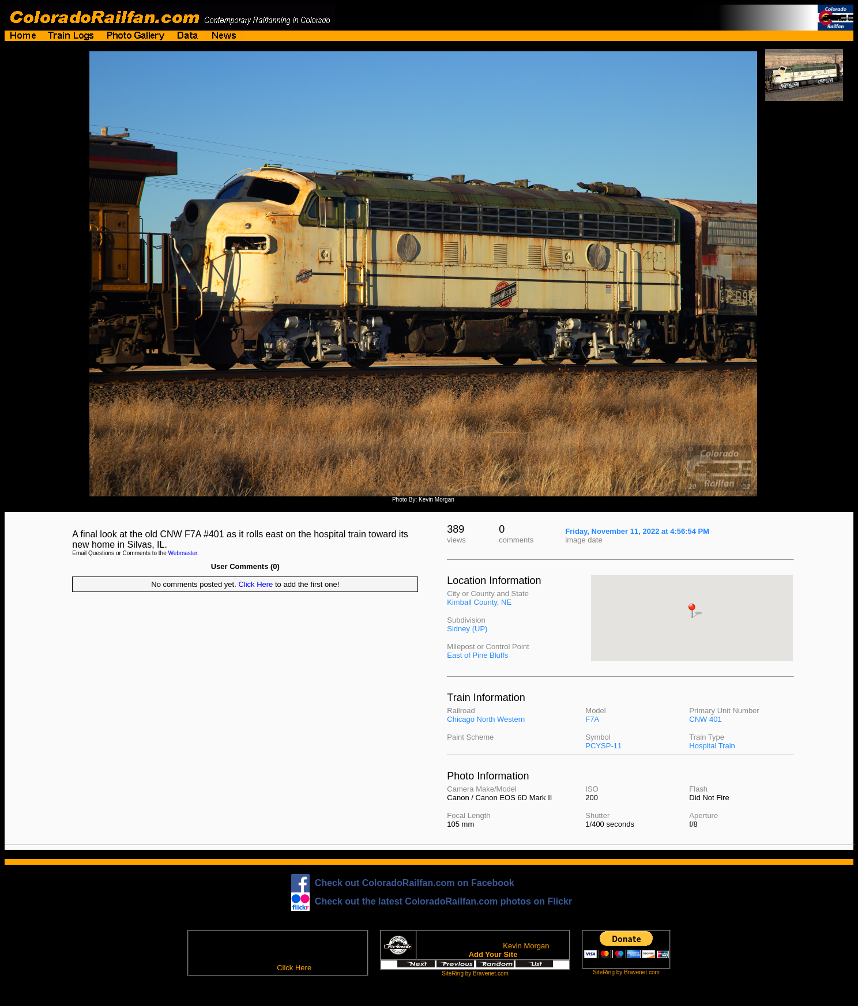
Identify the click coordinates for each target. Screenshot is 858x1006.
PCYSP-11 (603, 745)
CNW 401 (705, 719)
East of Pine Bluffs (477, 655)
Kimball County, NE (479, 602)
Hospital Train (712, 745)
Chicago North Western (486, 719)
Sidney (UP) (467, 628)
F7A (592, 719)
